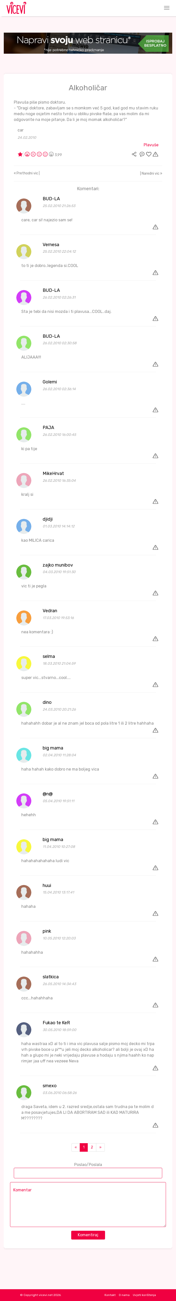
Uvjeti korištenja (144, 1295)
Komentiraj (88, 1234)
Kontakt (110, 1295)
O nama (124, 1295)
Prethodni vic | (27, 173)
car (21, 130)
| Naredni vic (151, 173)
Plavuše (151, 145)
